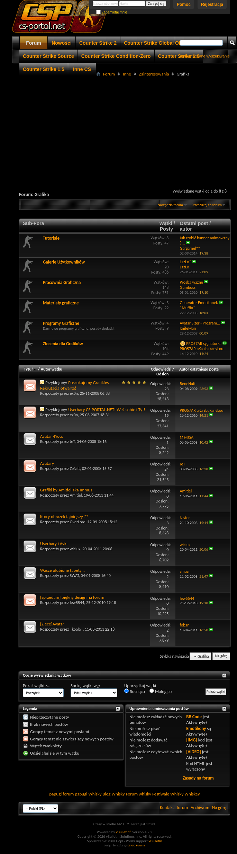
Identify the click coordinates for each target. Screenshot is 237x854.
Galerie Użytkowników (64, 262)
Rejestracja (212, 4)
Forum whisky (138, 794)
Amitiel (76, 495)
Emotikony (196, 728)
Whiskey (192, 794)
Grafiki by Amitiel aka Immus (66, 489)
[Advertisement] (127, 126)
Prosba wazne (191, 282)
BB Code (194, 716)
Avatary (47, 463)
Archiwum (200, 807)
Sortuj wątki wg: (85, 685)
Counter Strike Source (48, 56)
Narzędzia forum (170, 205)
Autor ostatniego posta (199, 369)
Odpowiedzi (161, 369)
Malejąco (160, 691)
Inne (127, 74)
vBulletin (155, 841)
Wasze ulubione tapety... (62, 570)
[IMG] (191, 739)
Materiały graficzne (61, 302)
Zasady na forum (198, 778)
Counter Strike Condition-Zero (116, 56)
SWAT (74, 575)
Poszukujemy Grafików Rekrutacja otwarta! (74, 385)
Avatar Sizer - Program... (200, 323)
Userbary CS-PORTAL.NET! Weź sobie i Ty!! (106, 409)
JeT (72, 441)
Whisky (94, 794)
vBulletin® (123, 832)
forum (182, 807)
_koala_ (76, 629)
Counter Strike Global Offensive (160, 43)
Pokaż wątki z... (37, 685)
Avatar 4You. (51, 436)
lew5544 (77, 602)
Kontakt (167, 807)
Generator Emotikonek (199, 302)
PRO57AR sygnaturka (203, 343)
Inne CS (82, 69)
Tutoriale (51, 238)
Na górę (221, 656)
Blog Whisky (113, 794)
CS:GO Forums (136, 845)
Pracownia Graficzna (62, 282)
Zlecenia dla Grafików (63, 343)
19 (166, 415)
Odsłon (162, 374)
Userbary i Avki (53, 543)
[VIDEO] (193, 751)
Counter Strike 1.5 (43, 69)
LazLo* (185, 261)
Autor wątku (51, 369)
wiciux (75, 548)
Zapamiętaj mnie (111, 12)
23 (166, 388)
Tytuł (30, 369)
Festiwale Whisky (167, 794)
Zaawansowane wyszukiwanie (204, 56)
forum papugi (75, 794)
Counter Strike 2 (98, 43)
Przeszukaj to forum (206, 205)
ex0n (74, 393)
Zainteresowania (154, 74)
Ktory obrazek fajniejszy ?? (64, 516)
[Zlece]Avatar (52, 623)
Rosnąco (134, 691)
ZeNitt (75, 468)
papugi (55, 794)
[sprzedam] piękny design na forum (72, 597)
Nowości (62, 43)
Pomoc (184, 4)
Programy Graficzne (61, 323)
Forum (33, 43)
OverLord (77, 521)
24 (166, 469)
